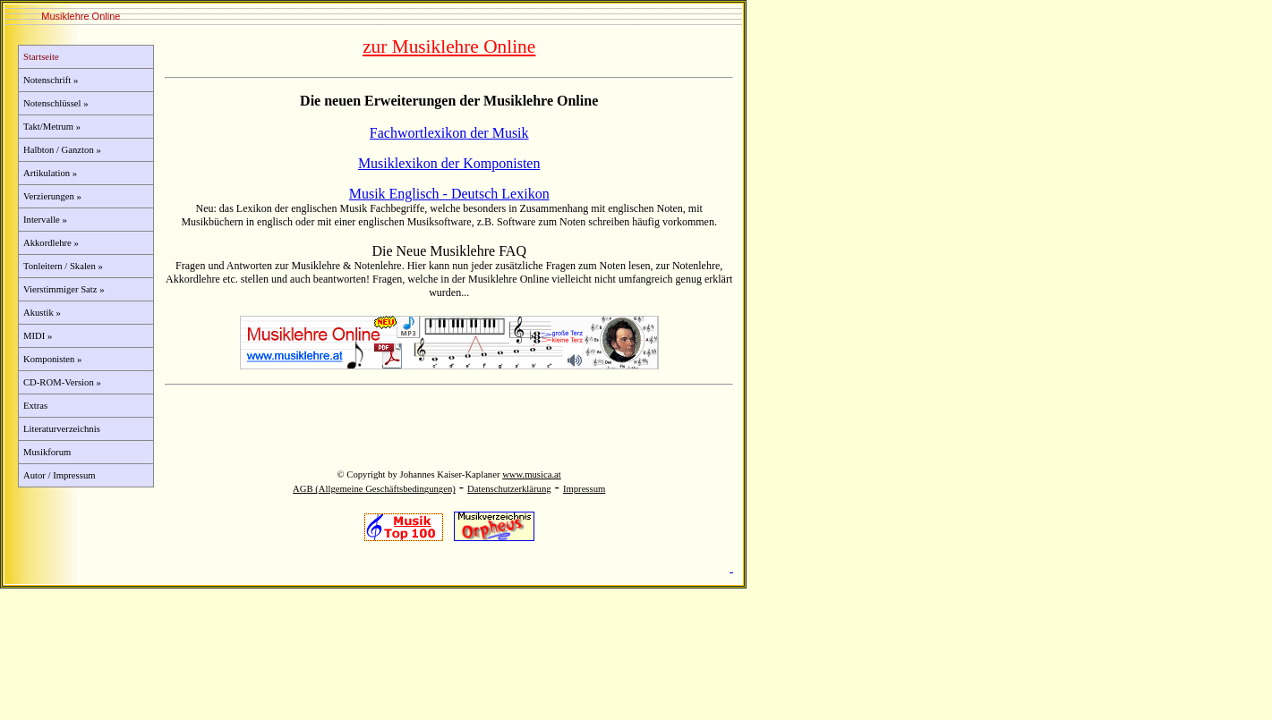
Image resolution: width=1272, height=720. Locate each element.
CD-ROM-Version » (62, 382)
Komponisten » (52, 359)
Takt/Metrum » (52, 126)
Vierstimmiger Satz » (64, 289)
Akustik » (42, 313)
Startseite (41, 57)
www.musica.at (531, 474)
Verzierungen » (52, 196)
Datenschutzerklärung (509, 489)
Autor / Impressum (59, 475)
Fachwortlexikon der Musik (449, 132)
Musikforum (47, 452)
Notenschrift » (50, 80)
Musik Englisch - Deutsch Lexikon (449, 193)
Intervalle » (45, 219)
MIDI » (37, 336)
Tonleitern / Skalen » (63, 266)
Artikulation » (50, 173)
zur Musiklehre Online (449, 46)
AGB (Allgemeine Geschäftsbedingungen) (374, 489)
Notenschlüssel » (56, 103)
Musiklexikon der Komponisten (449, 163)
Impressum (584, 489)
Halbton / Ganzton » (62, 150)
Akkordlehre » (51, 243)
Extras (35, 406)
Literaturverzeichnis (61, 429)
